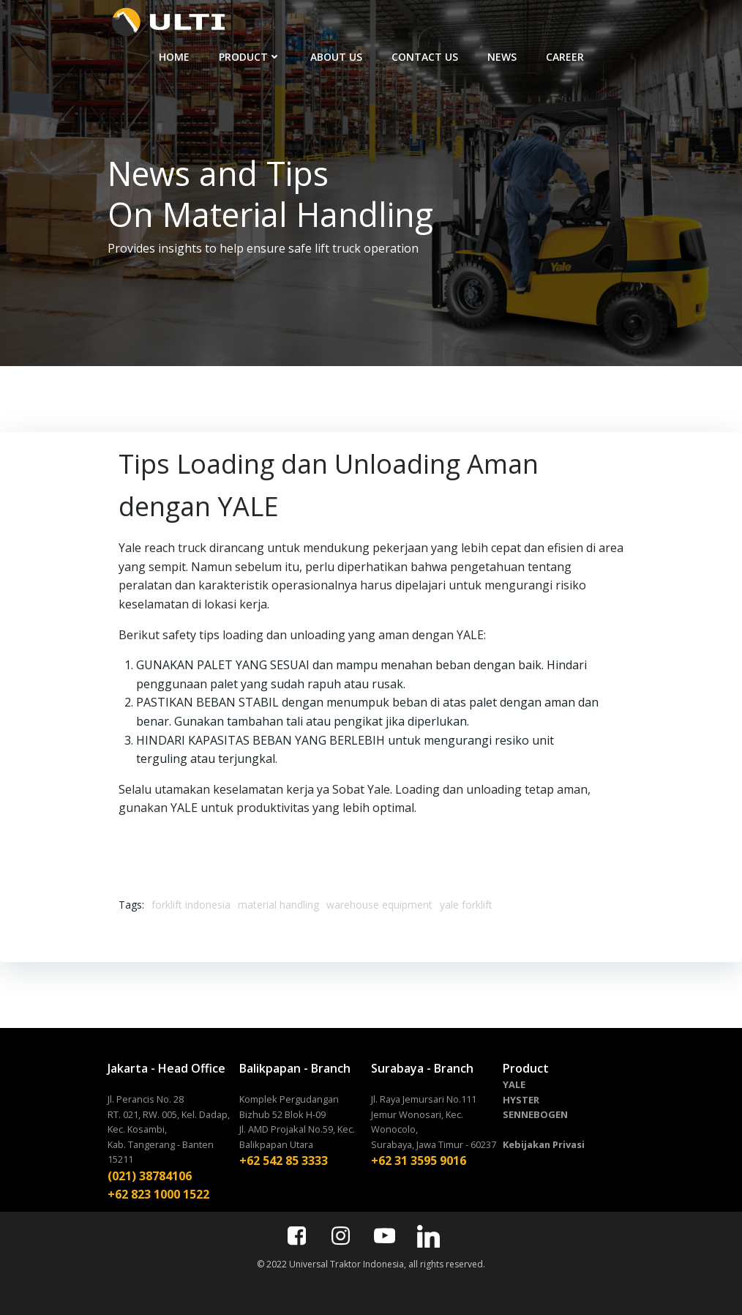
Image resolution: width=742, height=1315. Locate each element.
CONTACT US (424, 57)
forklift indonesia (191, 905)
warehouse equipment (379, 905)
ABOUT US (336, 57)
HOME (174, 57)
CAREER (565, 57)
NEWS (502, 57)
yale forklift (466, 905)
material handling (278, 905)
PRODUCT (250, 57)
